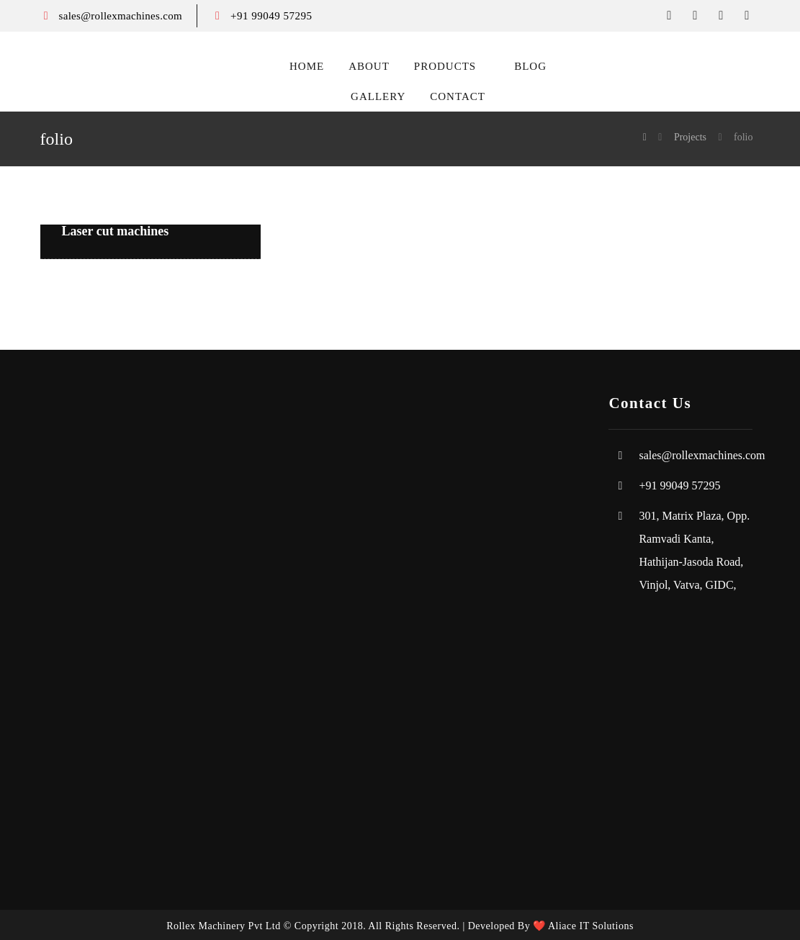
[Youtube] (746, 16)
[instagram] (721, 16)
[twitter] (695, 16)
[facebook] (669, 16)
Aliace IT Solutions (591, 926)
